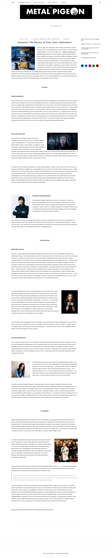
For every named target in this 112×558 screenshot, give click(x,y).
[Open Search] (100, 2)
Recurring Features (24, 2)
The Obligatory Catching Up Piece (88, 57)
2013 (32, 39)
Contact (63, 2)
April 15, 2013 (24, 39)
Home (12, 2)
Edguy (49, 39)
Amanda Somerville (40, 39)
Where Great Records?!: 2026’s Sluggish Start (90, 40)
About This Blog (52, 2)
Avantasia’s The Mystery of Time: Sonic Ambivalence (44, 42)
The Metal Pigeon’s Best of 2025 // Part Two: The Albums (90, 48)
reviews (59, 466)
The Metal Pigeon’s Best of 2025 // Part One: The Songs (90, 53)
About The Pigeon (39, 2)
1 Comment (66, 39)
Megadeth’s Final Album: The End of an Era (91, 44)
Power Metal (56, 39)
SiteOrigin (66, 553)
